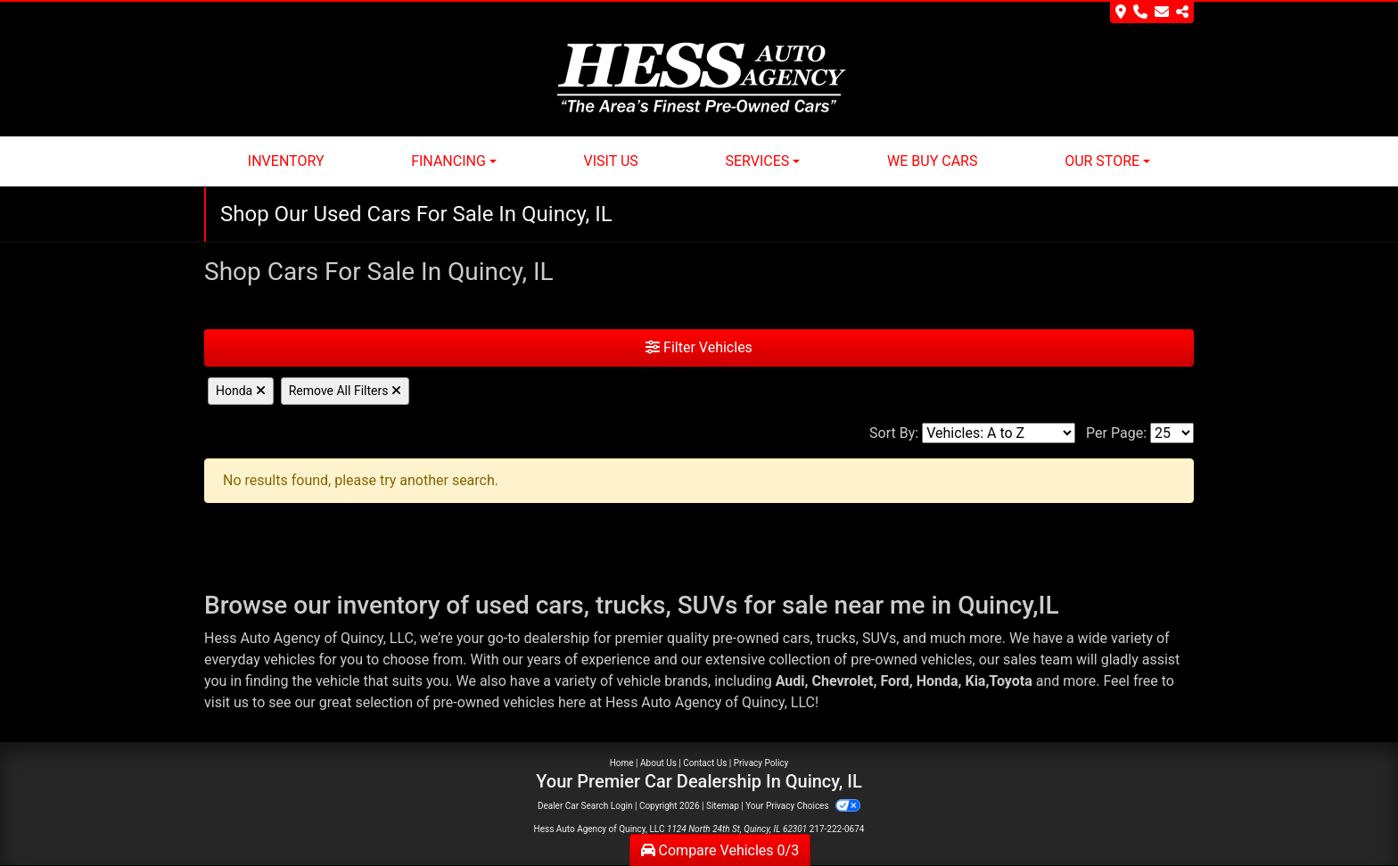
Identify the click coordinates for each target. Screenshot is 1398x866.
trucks (836, 638)
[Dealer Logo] (699, 78)
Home (622, 763)
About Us (658, 763)
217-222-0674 (837, 829)
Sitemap (722, 806)
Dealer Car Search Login (585, 806)
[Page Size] (1172, 433)
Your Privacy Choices (802, 806)
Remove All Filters (345, 391)
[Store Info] (1152, 12)
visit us (226, 702)
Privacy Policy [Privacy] (761, 763)
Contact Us (705, 763)
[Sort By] (998, 433)
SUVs (879, 638)
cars (796, 638)
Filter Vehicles (699, 347)
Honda (241, 391)
